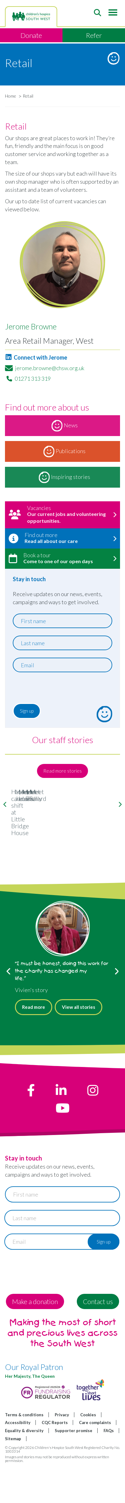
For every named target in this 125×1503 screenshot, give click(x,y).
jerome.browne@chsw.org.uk (49, 368)
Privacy (62, 1452)
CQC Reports (55, 1460)
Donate (31, 35)
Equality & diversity (24, 1468)
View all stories (78, 1045)
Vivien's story (31, 1027)
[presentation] (50, 689)
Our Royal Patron (34, 1405)
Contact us (98, 1339)
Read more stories (62, 771)
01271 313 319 (33, 378)
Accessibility (17, 1460)
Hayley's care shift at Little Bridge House (62, 867)
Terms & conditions (24, 1452)
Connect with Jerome (36, 357)
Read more (33, 1045)
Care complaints (95, 1460)
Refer (94, 35)
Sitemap (13, 1476)
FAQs (109, 1468)
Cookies (88, 1452)
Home (10, 96)
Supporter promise (73, 1468)
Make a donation (35, 1339)
